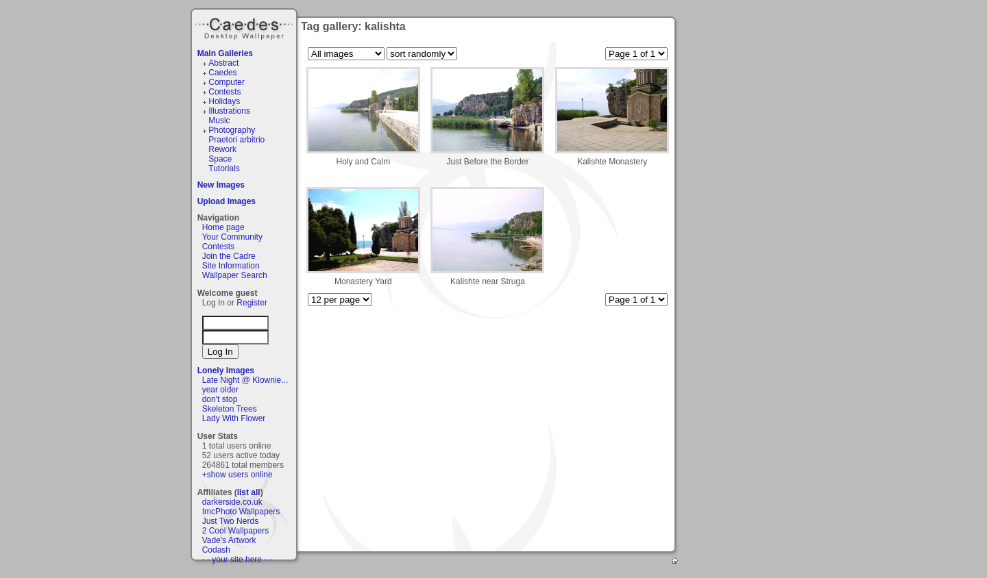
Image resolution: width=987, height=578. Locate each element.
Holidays (224, 101)
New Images (221, 185)
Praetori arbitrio (236, 139)
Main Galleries (225, 53)
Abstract (223, 63)
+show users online (237, 474)
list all (248, 492)
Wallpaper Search (234, 275)
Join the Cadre (229, 256)
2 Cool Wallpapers (235, 531)
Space (220, 159)
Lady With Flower (234, 418)
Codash (216, 550)
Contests (224, 92)
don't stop (220, 399)
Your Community (232, 237)
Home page (223, 227)
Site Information (231, 266)
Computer (226, 82)
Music (219, 120)
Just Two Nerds (230, 521)
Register (251, 302)
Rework (222, 149)
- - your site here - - (237, 559)
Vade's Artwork (229, 540)
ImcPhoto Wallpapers (241, 511)
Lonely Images (225, 370)
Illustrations (229, 111)
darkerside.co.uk (232, 502)
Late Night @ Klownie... (245, 380)
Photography (231, 130)
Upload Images (226, 201)
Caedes (245, 26)
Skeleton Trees (229, 409)
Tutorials (224, 168)
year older (220, 389)
